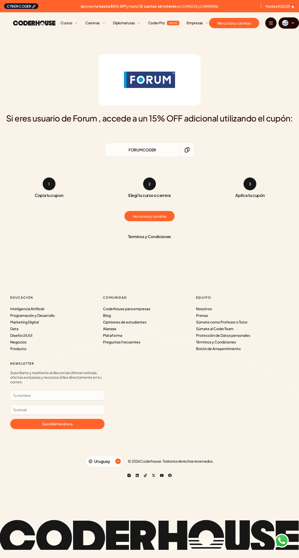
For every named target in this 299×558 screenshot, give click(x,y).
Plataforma (112, 335)
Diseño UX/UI (21, 335)
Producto (18, 348)
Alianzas (109, 328)
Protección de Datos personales (223, 335)
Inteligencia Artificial (27, 308)
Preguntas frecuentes (121, 342)
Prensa (202, 315)
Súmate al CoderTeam (215, 328)
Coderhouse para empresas (126, 308)
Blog (107, 315)
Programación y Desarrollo (32, 315)
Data (14, 328)
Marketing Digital (24, 322)
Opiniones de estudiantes (124, 322)
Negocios (18, 342)
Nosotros (204, 308)
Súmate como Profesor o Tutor (222, 322)
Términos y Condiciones (216, 342)
